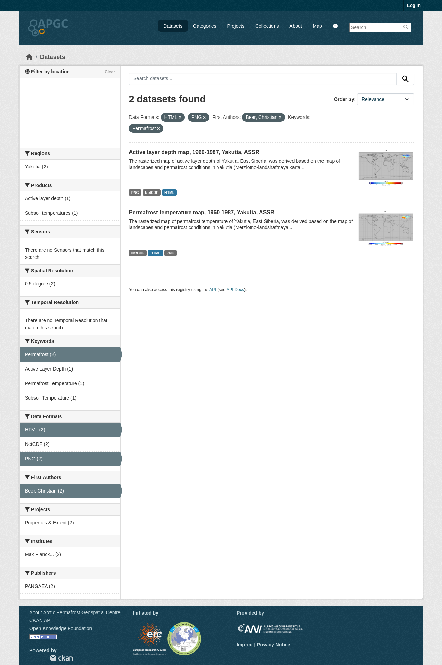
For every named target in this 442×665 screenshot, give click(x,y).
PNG (135, 192)
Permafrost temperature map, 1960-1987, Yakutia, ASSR (202, 212)
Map (317, 26)
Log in (414, 5)
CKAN (61, 658)
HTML (169, 192)
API (212, 289)
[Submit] (405, 79)
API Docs (235, 289)
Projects (236, 26)
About (295, 26)
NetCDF (151, 192)
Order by (344, 99)
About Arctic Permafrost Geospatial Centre (75, 612)
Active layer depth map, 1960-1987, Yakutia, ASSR (194, 152)
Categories (205, 26)
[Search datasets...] (263, 79)
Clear (110, 71)
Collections (267, 26)
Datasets (172, 26)
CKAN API (40, 620)
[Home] (29, 57)
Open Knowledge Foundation (60, 628)
